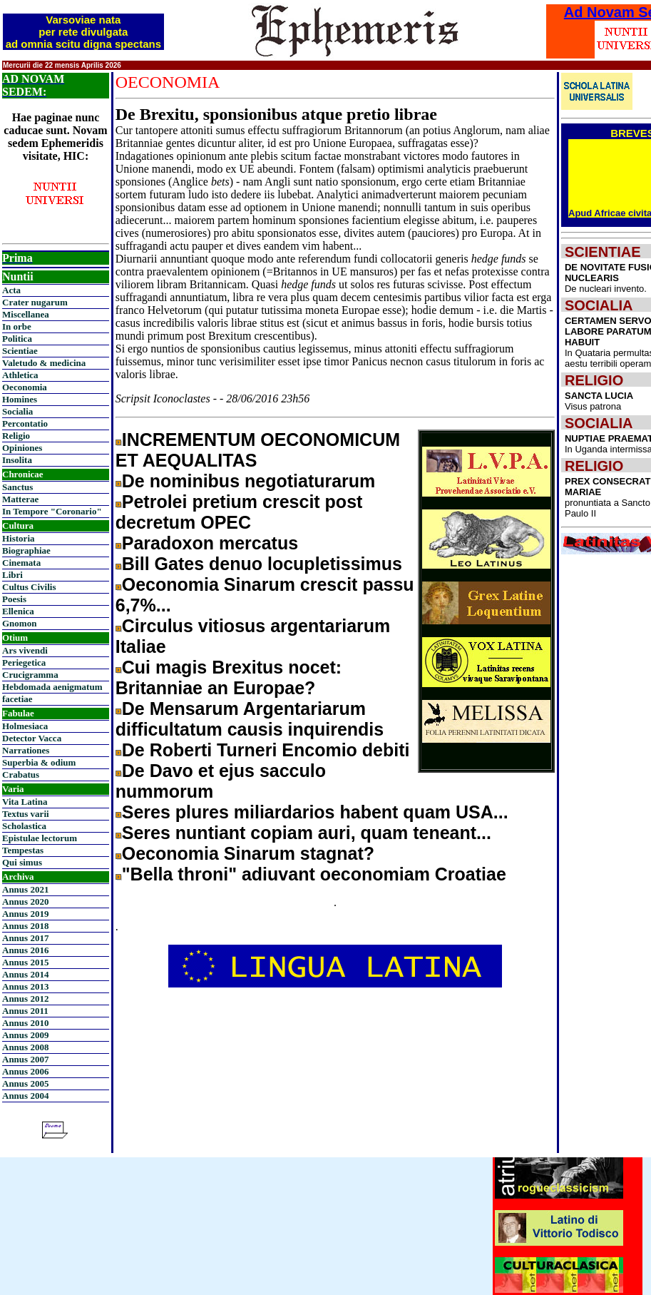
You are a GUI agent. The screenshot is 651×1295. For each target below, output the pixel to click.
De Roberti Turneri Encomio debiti (266, 750)
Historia (18, 538)
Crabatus (20, 774)
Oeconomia (24, 387)
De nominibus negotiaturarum (249, 481)
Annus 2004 (25, 1095)
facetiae (17, 699)
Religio (16, 435)
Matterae (20, 499)
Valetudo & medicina (44, 362)
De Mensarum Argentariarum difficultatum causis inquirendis (250, 719)
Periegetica (24, 662)
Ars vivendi (25, 650)
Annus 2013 (25, 986)
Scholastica (24, 826)
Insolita (17, 459)
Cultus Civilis (29, 587)
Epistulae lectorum (39, 838)
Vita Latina (24, 801)
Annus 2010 (25, 1022)
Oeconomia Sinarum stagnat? (248, 853)
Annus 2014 (25, 974)
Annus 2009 (25, 1035)
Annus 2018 (25, 925)
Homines (19, 399)
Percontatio (25, 423)
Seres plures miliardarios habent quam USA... (315, 812)
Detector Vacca (31, 738)
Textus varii (25, 813)
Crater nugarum (35, 302)
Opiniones (22, 447)
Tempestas (22, 850)
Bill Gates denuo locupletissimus (262, 564)
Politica (17, 338)
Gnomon (19, 623)
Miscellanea (25, 314)
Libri (12, 574)
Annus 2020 (25, 901)
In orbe (16, 326)
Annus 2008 (25, 1047)
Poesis (14, 599)
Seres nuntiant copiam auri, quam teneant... (306, 833)
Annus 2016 (25, 950)
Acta (11, 290)
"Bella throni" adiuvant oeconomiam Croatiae (314, 874)
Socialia (17, 411)
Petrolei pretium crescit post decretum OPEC (239, 512)
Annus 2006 (25, 1071)
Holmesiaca (25, 726)
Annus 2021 (25, 889)
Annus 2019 (25, 913)
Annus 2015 (25, 962)
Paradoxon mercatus (210, 543)
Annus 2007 (25, 1059)
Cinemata (21, 562)
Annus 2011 (25, 1010)
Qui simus (22, 862)
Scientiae (20, 350)
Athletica (20, 375)
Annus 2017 (25, 938)
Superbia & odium (39, 762)
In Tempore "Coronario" (52, 511)
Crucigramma (30, 674)
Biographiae (26, 550)
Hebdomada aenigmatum (52, 686)
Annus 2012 (25, 998)
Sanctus (17, 487)
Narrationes (25, 750)
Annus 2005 (25, 1083)
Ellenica (18, 611)
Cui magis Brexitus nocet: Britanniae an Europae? (229, 677)
